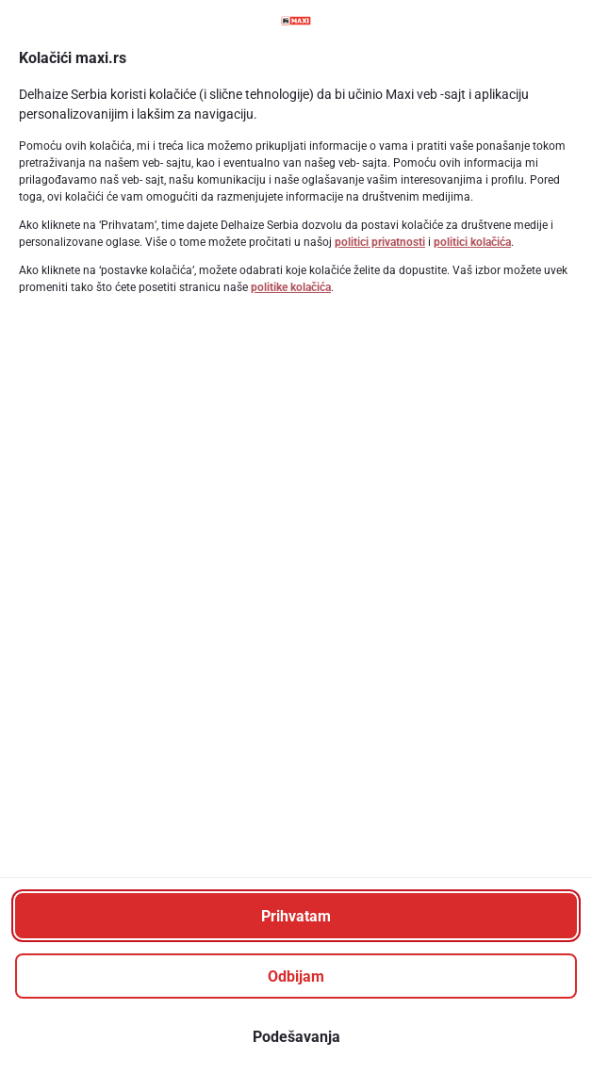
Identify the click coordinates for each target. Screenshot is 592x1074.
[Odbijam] (296, 976)
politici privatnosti (380, 242)
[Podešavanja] (296, 1036)
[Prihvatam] (296, 915)
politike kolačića (291, 287)
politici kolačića (472, 242)
